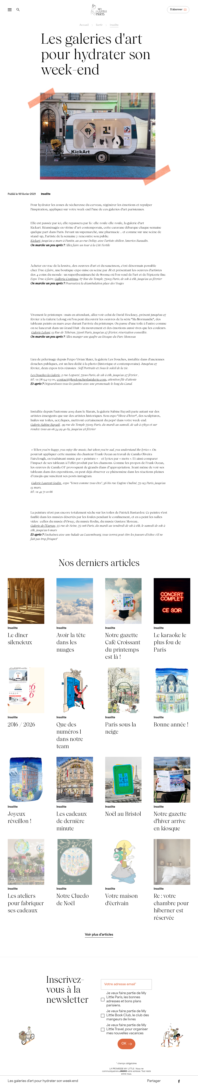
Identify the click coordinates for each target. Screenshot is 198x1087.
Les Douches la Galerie (45, 375)
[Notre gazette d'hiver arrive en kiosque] (172, 794)
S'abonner (176, 10)
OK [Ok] (123, 1043)
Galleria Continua (66, 279)
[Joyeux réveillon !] (26, 794)
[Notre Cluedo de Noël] (74, 880)
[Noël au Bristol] (123, 794)
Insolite (114, 25)
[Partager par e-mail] (171, 1081)
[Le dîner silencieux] (26, 619)
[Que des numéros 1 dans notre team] (74, 708)
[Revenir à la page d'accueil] (99, 10)
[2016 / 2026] (26, 708)
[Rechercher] (18, 9)
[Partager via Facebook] (179, 1081)
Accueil (84, 25)
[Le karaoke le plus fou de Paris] (172, 619)
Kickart (35, 241)
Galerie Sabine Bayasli (45, 425)
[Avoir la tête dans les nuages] (74, 619)
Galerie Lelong (40, 332)
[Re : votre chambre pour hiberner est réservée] (172, 880)
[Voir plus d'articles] (99, 935)
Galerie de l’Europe (43, 526)
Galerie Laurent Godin (46, 483)
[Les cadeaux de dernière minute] (74, 794)
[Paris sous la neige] (123, 708)
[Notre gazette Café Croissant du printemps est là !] (123, 619)
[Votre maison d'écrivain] (123, 880)
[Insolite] (45, 194)
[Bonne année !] (172, 708)
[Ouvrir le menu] (10, 9)
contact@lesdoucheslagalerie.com (81, 379)
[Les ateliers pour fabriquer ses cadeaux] (26, 880)
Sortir (99, 25)
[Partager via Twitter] (186, 1081)
